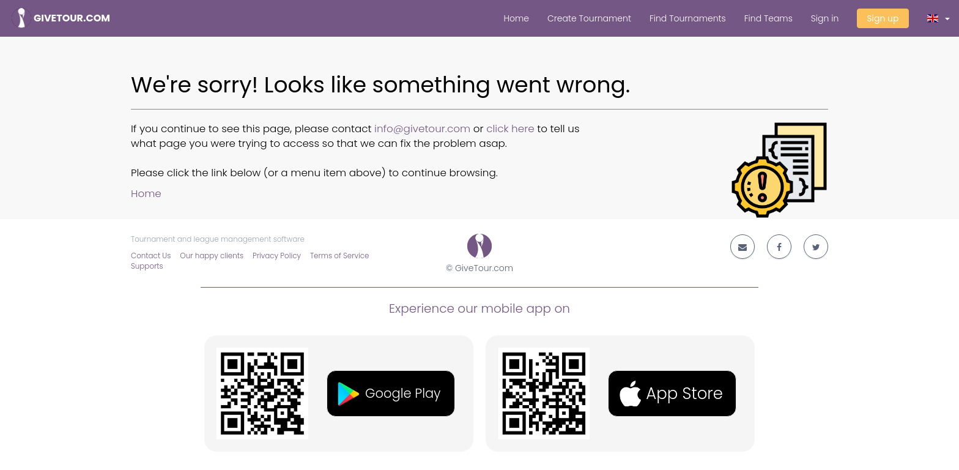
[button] (939, 18)
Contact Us (151, 256)
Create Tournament (589, 18)
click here (510, 128)
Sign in (825, 18)
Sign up (882, 18)
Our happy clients (211, 256)
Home (516, 18)
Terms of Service (339, 256)
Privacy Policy (277, 256)
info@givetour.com (422, 128)
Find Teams (768, 18)
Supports (147, 266)
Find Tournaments (688, 18)
